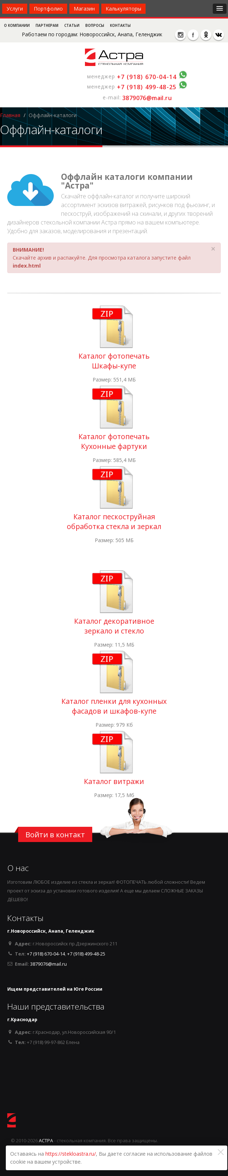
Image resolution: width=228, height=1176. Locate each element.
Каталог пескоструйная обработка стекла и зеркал (114, 521)
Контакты (120, 25)
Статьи (72, 25)
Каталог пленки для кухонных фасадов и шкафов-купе (114, 706)
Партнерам (48, 25)
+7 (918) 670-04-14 (146, 77)
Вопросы (95, 25)
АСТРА (46, 1141)
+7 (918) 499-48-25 (146, 87)
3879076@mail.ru (147, 98)
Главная (10, 115)
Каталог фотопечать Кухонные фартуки (114, 441)
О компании (17, 25)
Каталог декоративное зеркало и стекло (114, 626)
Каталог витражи (114, 781)
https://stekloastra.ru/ (70, 1153)
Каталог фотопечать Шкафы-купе (114, 361)
